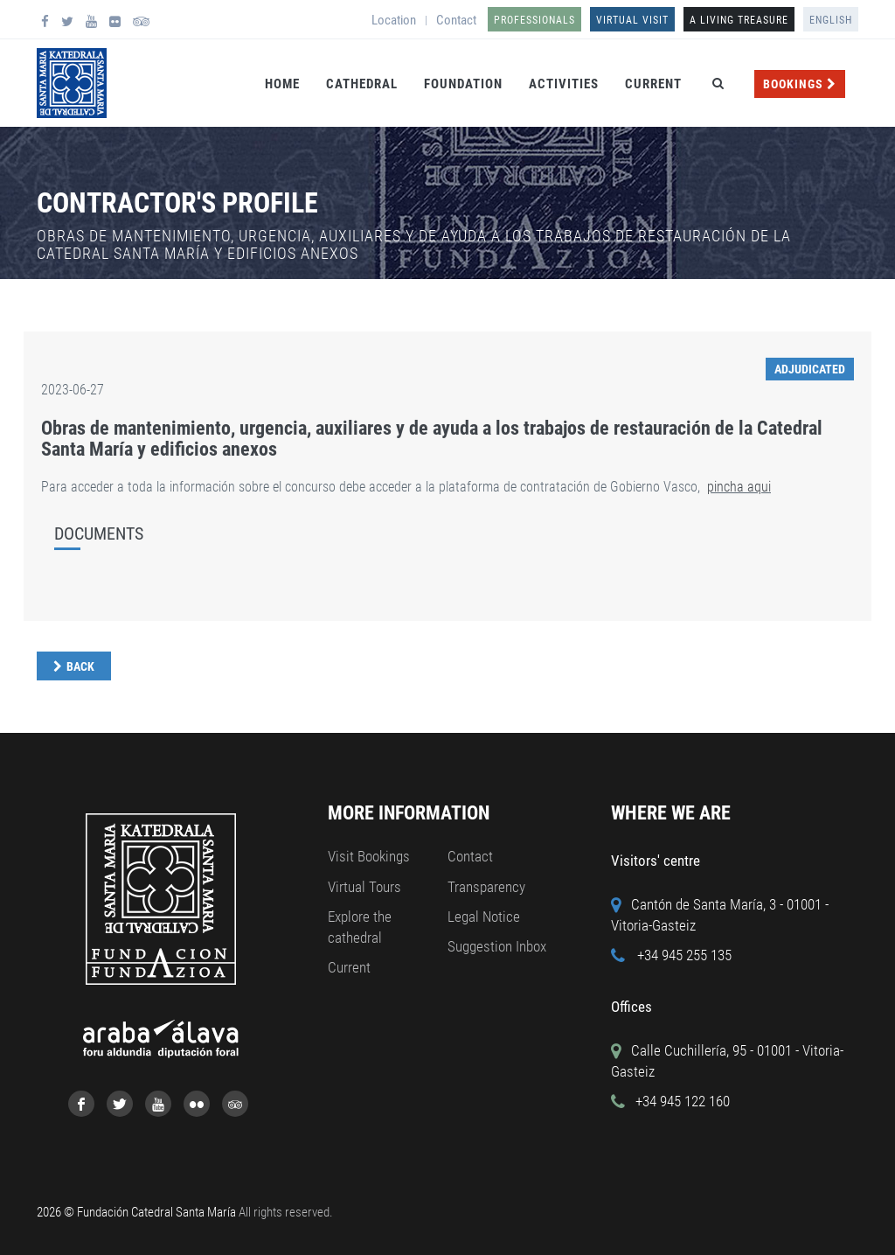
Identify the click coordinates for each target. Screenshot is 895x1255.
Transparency (486, 887)
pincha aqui (739, 486)
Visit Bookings (369, 856)
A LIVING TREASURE (739, 20)
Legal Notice (484, 916)
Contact (456, 20)
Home (282, 84)
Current (653, 84)
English (830, 20)
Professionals (534, 20)
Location (393, 20)
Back (80, 666)
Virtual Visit (632, 20)
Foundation (463, 84)
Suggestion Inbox (497, 946)
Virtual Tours (364, 887)
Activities (564, 84)
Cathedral (362, 84)
